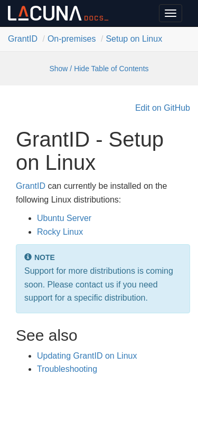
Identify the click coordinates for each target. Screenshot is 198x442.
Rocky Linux (60, 231)
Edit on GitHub (162, 107)
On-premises (72, 38)
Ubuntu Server (64, 218)
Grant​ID (22, 38)
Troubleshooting (67, 368)
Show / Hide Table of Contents (98, 68)
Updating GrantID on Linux (87, 355)
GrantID (30, 185)
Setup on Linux (134, 38)
